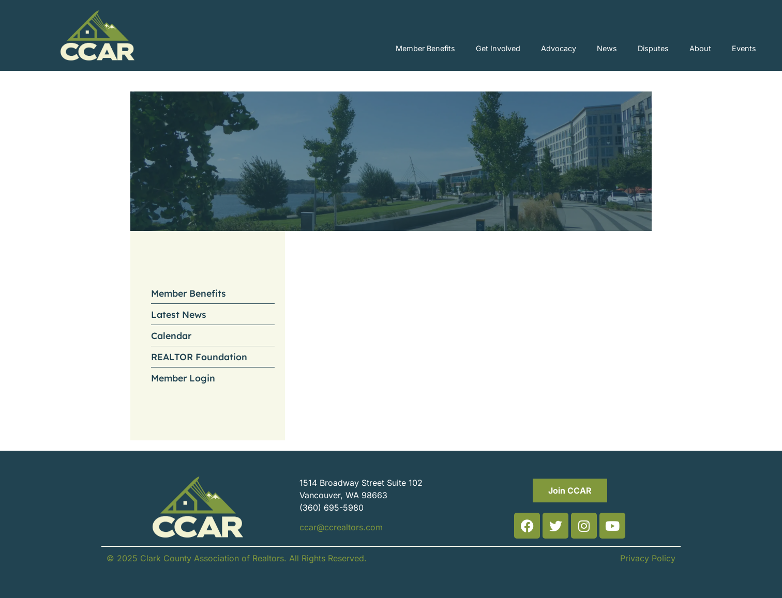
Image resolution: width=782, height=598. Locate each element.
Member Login (183, 378)
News (607, 48)
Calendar (171, 335)
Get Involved (498, 48)
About (700, 48)
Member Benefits (425, 48)
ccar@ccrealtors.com (341, 527)
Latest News (178, 314)
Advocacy (558, 48)
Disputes (653, 48)
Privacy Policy (647, 558)
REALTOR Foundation (199, 356)
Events (744, 48)
